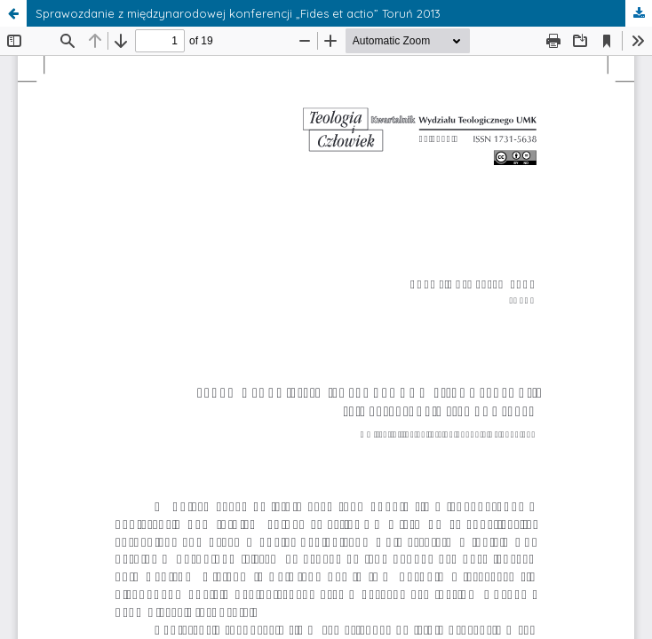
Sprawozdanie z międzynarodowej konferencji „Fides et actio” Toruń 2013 (238, 13)
